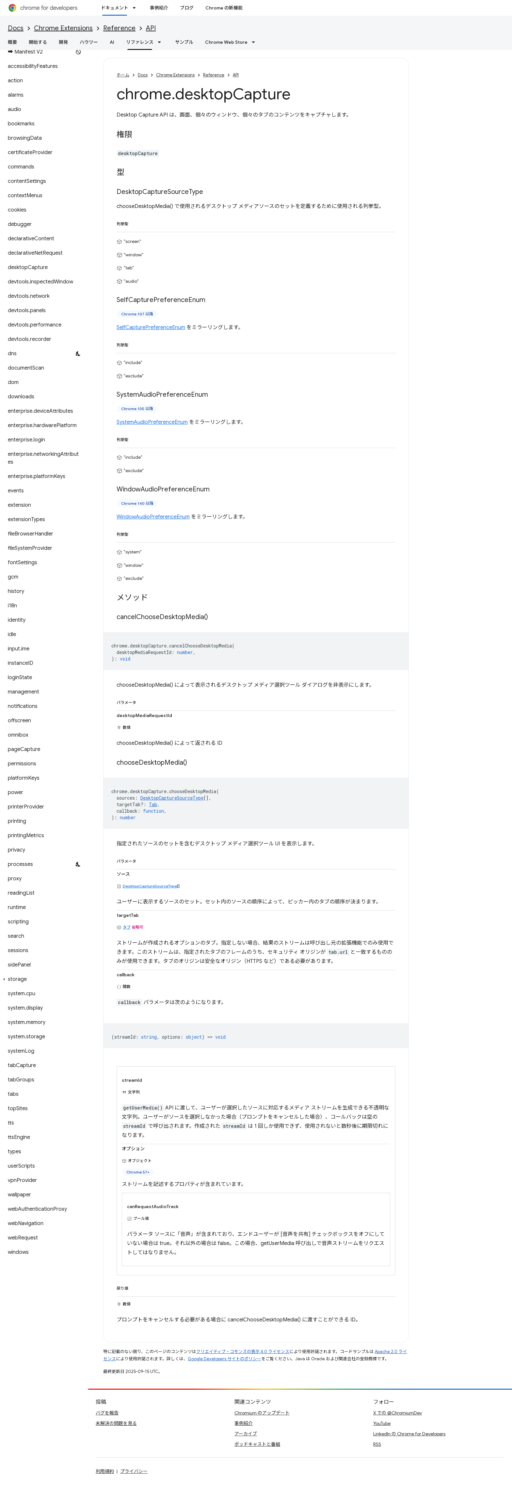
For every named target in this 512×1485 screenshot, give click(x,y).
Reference (119, 28)
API (151, 28)
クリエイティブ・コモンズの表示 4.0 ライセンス (242, 1351)
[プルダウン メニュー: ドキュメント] (136, 8)
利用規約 (105, 1471)
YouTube (382, 1423)
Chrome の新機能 (224, 8)
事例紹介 (159, 8)
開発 (63, 42)
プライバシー (134, 1471)
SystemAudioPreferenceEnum (152, 422)
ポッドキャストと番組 (257, 1444)
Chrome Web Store (226, 42)
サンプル (184, 42)
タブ (127, 927)
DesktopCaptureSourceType (150, 886)
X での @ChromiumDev (397, 1413)
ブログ (187, 8)
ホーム (123, 75)
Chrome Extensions (63, 28)
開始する (38, 42)
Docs (16, 28)
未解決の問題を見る (116, 1423)
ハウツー (89, 42)
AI (112, 42)
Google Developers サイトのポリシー (224, 1359)
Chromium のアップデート (262, 1413)
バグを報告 (107, 1413)
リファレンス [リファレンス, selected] (139, 42)
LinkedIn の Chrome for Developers (409, 1434)
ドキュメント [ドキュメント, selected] (114, 8)
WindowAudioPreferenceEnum (153, 517)
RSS (377, 1444)
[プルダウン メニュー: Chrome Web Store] (255, 42)
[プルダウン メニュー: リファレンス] (161, 42)
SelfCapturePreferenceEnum (151, 327)
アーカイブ (245, 1434)
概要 (12, 42)
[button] (42, 979)
